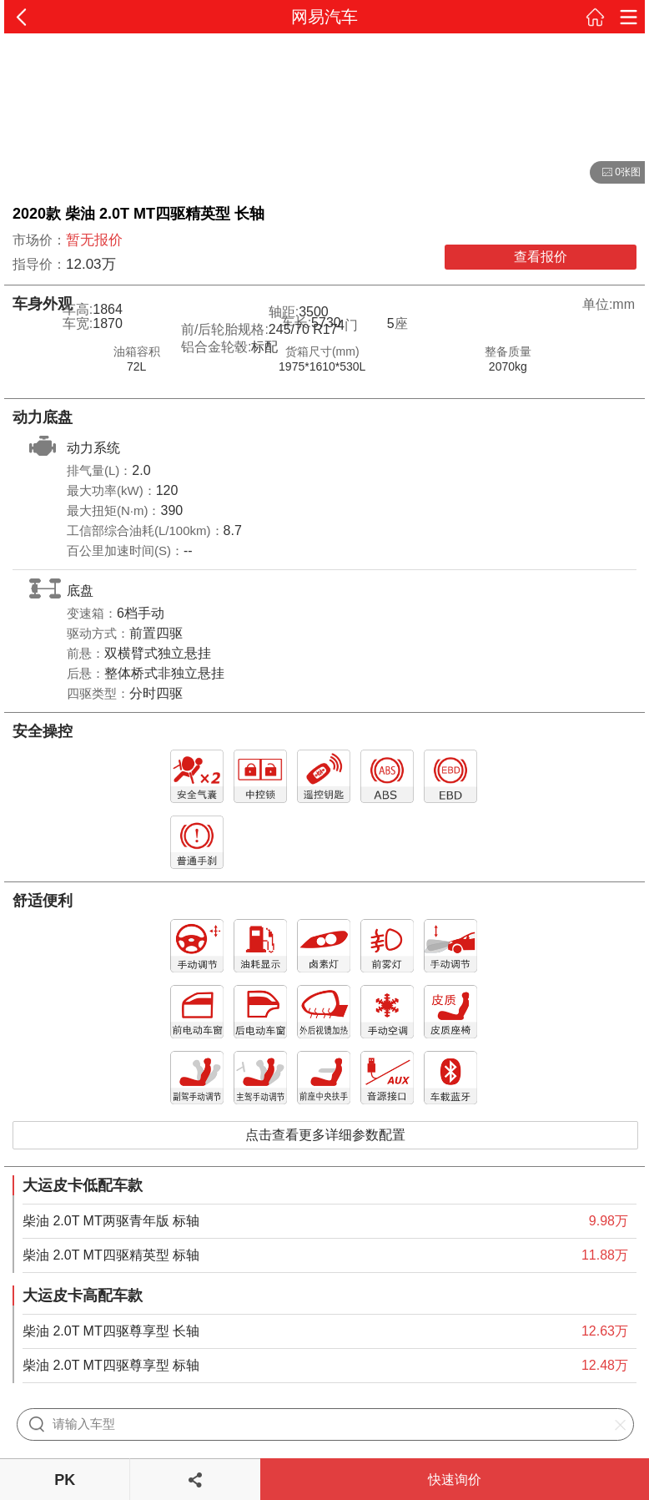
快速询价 (454, 1479)
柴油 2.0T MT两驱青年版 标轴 (111, 1221)
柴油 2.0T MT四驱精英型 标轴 (111, 1255)
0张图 (615, 172)
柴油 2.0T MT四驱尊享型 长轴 (111, 1331)
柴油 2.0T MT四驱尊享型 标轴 (111, 1365)
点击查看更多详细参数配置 (325, 1135)
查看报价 (540, 257)
